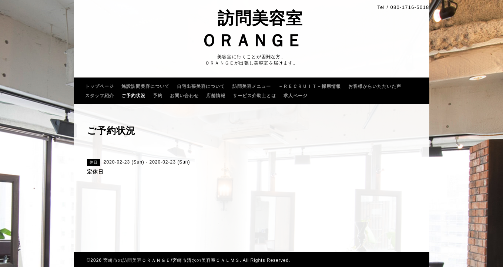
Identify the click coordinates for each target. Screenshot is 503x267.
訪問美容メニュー (251, 86)
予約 (157, 95)
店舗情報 (215, 95)
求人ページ (296, 95)
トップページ (99, 86)
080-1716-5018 (409, 7)
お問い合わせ (184, 95)
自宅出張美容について (201, 86)
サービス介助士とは (254, 95)
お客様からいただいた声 (374, 86)
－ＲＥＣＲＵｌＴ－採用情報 (309, 86)
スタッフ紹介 (99, 95)
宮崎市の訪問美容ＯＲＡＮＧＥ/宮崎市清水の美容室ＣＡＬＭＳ (171, 260)
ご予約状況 (133, 95)
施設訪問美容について (145, 86)
